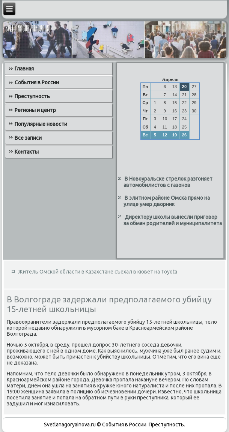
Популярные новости (41, 124)
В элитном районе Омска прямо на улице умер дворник (167, 201)
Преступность (32, 96)
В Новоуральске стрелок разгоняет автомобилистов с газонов (168, 182)
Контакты (27, 152)
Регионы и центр (35, 110)
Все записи (28, 138)
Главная (24, 69)
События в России (37, 82)
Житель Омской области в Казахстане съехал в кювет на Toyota (97, 272)
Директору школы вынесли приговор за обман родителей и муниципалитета (173, 220)
